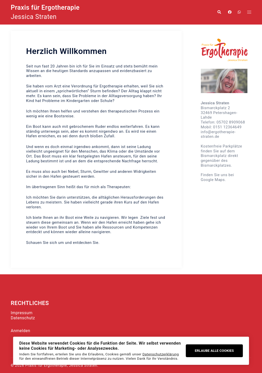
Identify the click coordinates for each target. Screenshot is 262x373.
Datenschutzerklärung (161, 354)
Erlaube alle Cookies (214, 350)
